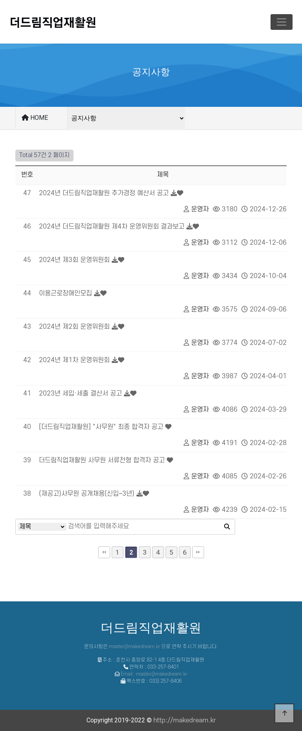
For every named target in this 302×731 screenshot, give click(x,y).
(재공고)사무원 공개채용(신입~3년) (86, 493)
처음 (104, 552)
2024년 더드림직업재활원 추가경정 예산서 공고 (104, 193)
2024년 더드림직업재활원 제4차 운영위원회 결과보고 (111, 226)
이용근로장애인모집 (65, 293)
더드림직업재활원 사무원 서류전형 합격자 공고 (102, 460)
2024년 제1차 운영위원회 (74, 360)
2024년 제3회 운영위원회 (74, 260)
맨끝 (198, 552)
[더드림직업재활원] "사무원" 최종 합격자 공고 (101, 427)
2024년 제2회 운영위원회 (74, 326)
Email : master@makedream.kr (154, 674)
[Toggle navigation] (282, 22)
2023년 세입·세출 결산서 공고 (80, 393)
